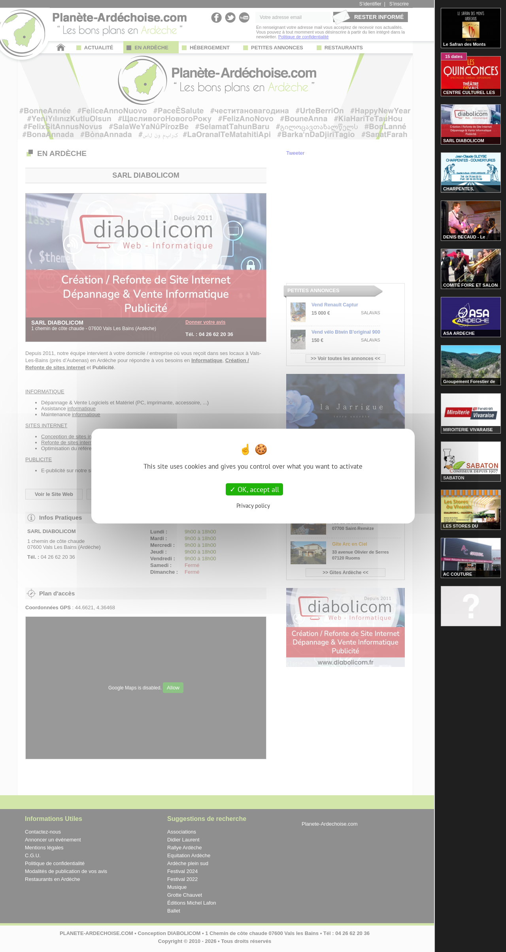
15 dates (454, 56)
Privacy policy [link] (253, 505)
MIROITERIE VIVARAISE (468, 429)
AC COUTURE (457, 574)
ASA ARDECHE (459, 333)
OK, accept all (254, 489)
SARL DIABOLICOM (463, 140)
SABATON (453, 477)
